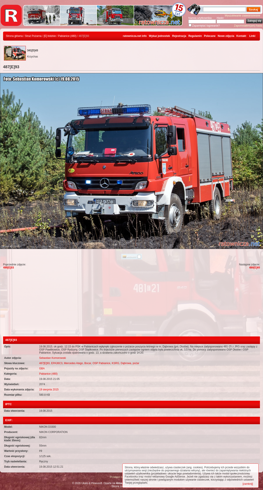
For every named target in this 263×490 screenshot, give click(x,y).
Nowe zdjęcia (226, 36)
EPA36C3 (57, 363)
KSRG (115, 363)
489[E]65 (254, 267)
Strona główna (14, 36)
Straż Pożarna (33, 36)
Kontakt (241, 36)
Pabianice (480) (67, 36)
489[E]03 (8, 267)
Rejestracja (179, 36)
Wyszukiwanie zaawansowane (242, 15)
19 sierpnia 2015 (49, 389)
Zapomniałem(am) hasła (248, 25)
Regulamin (195, 36)
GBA (42, 368)
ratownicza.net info (135, 36)
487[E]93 (44, 363)
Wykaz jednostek (159, 36)
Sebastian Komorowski (52, 357)
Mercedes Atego (73, 363)
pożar (136, 363)
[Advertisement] (131, 303)
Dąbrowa (126, 363)
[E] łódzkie (50, 36)
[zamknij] (248, 483)
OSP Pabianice (101, 363)
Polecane (210, 36)
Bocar (87, 363)
